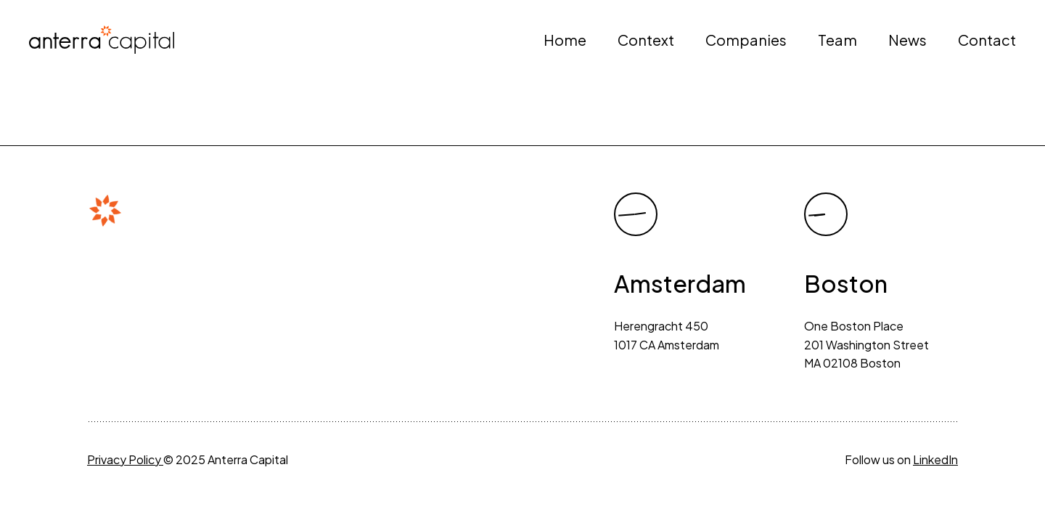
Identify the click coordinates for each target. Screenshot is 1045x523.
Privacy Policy (125, 459)
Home (565, 40)
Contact (987, 40)
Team (837, 40)
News (907, 40)
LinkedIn (935, 459)
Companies (746, 40)
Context (646, 40)
